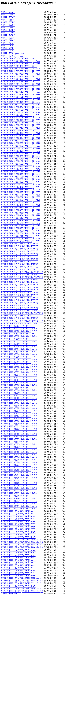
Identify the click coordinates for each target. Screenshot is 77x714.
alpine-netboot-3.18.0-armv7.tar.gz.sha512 (18, 667)
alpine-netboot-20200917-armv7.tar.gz (16, 481)
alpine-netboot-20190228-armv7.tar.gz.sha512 (19, 402)
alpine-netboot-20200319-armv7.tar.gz (16, 463)
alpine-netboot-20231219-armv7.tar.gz (16, 552)
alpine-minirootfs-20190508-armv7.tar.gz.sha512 (20, 94)
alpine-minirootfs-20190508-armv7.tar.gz (17, 90)
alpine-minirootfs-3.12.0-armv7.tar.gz (16, 300)
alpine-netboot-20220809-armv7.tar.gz (16, 516)
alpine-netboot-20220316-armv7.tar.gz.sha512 (19, 502)
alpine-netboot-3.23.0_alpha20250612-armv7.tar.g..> (22, 707)
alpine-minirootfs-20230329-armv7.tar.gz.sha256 (20, 220)
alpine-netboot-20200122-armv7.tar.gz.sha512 (19, 455)
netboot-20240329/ (8, 35)
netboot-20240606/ (8, 37)
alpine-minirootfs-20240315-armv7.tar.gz (17, 236)
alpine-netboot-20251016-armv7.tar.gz (16, 593)
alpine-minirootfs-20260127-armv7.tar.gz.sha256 (20, 285)
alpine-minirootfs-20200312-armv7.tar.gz (17, 137)
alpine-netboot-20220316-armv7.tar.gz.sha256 (19, 500)
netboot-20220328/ (8, 16)
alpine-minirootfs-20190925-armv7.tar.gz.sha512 (20, 112)
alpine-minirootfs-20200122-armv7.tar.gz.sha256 (20, 133)
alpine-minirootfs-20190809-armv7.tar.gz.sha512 (20, 106)
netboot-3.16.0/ (7, 51)
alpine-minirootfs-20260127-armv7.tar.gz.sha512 (20, 287)
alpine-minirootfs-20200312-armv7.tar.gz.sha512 (20, 141)
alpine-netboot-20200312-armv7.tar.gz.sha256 (19, 459)
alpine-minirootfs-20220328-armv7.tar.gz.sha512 (20, 188)
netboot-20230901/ (8, 29)
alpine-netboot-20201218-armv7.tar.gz (16, 487)
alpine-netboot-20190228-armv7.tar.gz (16, 396)
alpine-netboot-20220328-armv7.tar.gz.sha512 (19, 508)
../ (2, 10)
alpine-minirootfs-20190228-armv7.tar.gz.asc (19, 78)
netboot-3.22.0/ (7, 61)
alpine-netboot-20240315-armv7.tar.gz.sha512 (19, 561)
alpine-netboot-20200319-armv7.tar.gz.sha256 (19, 465)
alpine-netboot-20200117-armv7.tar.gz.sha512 (19, 449)
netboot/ (4, 12)
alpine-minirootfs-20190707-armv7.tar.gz (17, 96)
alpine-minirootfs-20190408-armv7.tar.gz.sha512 (20, 88)
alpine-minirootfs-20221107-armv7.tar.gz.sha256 (20, 202)
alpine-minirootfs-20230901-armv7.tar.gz (17, 224)
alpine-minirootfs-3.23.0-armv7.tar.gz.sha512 (19, 381)
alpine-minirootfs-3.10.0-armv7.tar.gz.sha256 (19, 290)
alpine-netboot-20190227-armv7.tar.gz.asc (18, 391)
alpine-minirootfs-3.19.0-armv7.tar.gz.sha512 (19, 351)
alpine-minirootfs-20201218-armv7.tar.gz (17, 167)
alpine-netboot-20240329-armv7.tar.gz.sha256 (19, 565)
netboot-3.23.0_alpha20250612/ (13, 67)
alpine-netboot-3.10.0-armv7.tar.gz (15, 610)
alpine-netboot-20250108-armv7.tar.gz (16, 587)
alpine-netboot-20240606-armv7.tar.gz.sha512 (19, 573)
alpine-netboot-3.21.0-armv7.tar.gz (15, 681)
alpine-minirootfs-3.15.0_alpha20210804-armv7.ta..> (22, 330)
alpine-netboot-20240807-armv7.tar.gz (16, 575)
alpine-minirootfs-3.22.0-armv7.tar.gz (16, 365)
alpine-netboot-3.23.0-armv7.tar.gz (15, 699)
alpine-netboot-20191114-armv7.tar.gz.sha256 (19, 436)
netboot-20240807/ (8, 39)
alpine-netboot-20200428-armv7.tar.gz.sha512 (19, 473)
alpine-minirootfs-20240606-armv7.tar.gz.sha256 (20, 249)
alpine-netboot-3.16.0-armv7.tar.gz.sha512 (18, 661)
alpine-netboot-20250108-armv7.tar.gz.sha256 (19, 589)
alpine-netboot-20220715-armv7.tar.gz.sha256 (19, 512)
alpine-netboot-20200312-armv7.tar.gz (16, 457)
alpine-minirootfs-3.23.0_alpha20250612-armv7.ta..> (22, 383)
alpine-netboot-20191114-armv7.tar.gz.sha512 (19, 438)
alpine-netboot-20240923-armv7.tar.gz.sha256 (19, 583)
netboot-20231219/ (8, 31)
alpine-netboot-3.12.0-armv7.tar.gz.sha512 (18, 626)
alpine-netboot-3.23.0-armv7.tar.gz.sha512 (18, 703)
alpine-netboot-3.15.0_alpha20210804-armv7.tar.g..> (22, 654)
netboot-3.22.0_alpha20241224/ (13, 63)
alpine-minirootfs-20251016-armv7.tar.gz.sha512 (20, 275)
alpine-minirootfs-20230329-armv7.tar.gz (17, 218)
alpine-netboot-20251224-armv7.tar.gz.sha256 (19, 601)
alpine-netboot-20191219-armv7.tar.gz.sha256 (19, 442)
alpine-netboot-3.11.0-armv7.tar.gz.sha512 (18, 620)
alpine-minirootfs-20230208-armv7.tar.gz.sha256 (20, 214)
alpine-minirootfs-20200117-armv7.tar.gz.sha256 (20, 128)
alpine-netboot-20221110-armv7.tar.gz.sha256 (19, 530)
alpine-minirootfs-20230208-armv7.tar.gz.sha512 (20, 216)
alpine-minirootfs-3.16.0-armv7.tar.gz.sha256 (19, 338)
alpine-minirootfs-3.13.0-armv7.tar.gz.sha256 (19, 308)
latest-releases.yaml (9, 710)
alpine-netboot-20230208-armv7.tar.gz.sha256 (19, 536)
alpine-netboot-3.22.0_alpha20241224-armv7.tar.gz (21, 693)
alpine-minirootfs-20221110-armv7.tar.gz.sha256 (20, 208)
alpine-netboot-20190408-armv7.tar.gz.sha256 (19, 406)
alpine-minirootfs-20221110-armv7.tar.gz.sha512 (20, 210)
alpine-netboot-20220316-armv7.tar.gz (16, 499)
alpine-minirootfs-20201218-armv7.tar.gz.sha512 (20, 171)
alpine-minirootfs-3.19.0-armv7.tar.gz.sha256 (19, 349)
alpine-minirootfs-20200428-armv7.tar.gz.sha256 (20, 151)
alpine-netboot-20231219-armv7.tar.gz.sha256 (19, 553)
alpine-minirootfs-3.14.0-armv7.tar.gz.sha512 (19, 316)
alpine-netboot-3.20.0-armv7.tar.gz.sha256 (18, 677)
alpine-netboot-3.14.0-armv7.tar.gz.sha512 (18, 638)
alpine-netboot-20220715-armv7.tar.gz (16, 510)
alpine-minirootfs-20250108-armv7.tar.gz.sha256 (20, 267)
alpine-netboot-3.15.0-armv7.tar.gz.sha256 (18, 642)
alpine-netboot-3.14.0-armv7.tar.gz (15, 634)
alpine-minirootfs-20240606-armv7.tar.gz (17, 247)
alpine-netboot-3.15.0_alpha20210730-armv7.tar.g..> (22, 648)
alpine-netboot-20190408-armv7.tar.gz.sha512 (19, 408)
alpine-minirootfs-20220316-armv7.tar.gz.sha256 (20, 181)
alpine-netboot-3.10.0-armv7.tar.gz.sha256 (18, 612)
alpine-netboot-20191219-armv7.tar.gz (16, 440)
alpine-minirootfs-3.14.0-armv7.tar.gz (16, 312)
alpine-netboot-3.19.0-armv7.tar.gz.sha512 (18, 673)
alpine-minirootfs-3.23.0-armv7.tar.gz (16, 377)
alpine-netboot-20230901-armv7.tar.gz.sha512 (19, 550)
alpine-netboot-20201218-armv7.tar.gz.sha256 (19, 489)
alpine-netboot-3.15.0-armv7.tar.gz (15, 640)
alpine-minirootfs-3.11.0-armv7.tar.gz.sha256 (19, 296)
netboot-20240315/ (8, 33)
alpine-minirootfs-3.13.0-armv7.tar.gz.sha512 (19, 310)
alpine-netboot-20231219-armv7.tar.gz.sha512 (19, 555)
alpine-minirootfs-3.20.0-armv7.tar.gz (16, 353)
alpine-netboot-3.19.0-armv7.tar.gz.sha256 (18, 671)
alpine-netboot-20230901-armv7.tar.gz (16, 546)
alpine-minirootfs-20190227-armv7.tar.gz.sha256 (20, 73)
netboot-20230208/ (8, 25)
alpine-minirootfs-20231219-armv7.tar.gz (17, 230)
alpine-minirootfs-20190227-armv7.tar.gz (17, 69)
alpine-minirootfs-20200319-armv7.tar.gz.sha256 (20, 145)
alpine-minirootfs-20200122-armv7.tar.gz (17, 131)
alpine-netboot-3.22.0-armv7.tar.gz (15, 687)
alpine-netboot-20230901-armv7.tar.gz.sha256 (19, 548)
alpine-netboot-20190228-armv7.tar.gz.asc (18, 398)
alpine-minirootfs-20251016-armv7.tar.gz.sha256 (20, 273)
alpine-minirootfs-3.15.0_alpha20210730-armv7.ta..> (22, 324)
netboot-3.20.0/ (7, 57)
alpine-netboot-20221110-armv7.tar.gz (16, 528)
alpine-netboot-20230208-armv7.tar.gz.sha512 (19, 538)
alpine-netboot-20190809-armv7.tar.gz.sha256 (19, 424)
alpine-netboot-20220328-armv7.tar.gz (16, 504)
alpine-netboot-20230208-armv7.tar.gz (16, 534)
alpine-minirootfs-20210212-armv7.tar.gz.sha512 (20, 177)
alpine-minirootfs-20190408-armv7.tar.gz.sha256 (20, 86)
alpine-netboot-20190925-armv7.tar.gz (16, 428)
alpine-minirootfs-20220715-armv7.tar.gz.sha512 (20, 194)
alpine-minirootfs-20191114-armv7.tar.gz (17, 114)
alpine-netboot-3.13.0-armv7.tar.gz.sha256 (18, 630)
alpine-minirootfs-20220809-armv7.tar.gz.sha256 (20, 198)
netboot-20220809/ (8, 20)
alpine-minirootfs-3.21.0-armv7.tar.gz (16, 359)
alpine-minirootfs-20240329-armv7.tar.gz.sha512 (20, 245)
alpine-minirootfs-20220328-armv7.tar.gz (17, 184)
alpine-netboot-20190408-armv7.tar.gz (16, 404)
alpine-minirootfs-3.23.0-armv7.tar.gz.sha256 (19, 379)
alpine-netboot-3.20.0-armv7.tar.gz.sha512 (18, 679)
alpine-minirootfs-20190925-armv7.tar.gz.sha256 (20, 110)
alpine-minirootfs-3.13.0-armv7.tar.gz (16, 306)
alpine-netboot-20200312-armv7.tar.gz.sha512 (19, 461)
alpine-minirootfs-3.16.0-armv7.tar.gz (16, 336)
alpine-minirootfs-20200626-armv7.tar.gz (17, 155)
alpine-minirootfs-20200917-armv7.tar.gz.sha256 (20, 163)
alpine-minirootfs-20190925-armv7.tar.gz (17, 108)
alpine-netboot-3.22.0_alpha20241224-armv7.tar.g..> (22, 695)
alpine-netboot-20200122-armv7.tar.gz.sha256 (19, 453)
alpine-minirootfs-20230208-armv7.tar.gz (17, 212)
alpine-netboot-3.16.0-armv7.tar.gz (15, 657)
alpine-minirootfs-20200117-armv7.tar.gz (17, 126)
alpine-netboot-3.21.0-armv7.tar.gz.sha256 (18, 683)
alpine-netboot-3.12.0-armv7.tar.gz (15, 622)
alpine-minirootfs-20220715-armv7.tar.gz (17, 190)
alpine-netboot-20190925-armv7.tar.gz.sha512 (19, 432)
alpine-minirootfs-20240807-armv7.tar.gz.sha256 (20, 255)
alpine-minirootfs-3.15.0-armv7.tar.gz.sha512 (19, 322)
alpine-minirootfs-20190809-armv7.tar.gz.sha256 (20, 104)
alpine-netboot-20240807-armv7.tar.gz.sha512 (19, 579)
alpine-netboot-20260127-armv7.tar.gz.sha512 (19, 608)
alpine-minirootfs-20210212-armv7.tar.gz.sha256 (20, 175)
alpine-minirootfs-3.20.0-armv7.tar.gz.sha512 (19, 357)
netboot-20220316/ (8, 14)
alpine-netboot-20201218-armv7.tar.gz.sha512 (19, 491)
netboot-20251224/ (8, 47)
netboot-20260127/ (8, 49)
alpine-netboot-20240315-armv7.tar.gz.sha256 (19, 559)
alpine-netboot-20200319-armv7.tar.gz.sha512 (19, 467)
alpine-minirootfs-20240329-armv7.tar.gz (17, 241)
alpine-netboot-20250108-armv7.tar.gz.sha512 (19, 591)
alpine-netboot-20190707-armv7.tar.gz (16, 416)
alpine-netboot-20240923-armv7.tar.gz (16, 581)
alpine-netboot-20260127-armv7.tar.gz (16, 605)
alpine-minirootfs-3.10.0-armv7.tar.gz (16, 289)
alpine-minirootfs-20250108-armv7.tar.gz (17, 265)
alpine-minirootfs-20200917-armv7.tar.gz (17, 161)
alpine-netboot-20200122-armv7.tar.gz (16, 451)
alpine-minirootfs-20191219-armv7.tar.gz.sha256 (20, 122)
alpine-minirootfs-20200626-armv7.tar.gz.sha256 (20, 157)
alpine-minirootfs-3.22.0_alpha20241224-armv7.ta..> (22, 371)
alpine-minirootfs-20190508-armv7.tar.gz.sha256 (20, 92)
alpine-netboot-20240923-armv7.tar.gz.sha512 (19, 585)
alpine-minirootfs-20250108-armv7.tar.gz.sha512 (20, 269)
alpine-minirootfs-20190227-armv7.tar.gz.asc (19, 71)
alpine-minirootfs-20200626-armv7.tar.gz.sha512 (20, 159)
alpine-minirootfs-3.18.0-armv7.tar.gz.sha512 (19, 345)
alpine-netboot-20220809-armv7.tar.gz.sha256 (19, 518)
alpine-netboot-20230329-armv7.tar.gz (16, 540)
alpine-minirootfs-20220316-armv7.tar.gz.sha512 (20, 183)
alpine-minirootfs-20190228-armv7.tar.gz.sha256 (20, 80)
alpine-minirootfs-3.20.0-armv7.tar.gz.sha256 (19, 355)
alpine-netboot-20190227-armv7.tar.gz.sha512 (19, 394)
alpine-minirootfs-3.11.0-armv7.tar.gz (16, 294)
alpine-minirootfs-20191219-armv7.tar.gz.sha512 (20, 124)
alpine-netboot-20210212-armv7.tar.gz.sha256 (19, 495)
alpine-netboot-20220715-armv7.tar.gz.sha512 (19, 514)
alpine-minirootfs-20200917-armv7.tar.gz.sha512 (20, 165)
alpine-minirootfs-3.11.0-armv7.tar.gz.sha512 (19, 298)
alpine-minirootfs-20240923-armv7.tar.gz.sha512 (20, 263)
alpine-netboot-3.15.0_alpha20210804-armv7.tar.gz (21, 652)
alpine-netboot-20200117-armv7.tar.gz (16, 446)
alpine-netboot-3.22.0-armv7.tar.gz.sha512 (18, 691)
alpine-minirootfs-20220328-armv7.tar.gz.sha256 (20, 186)
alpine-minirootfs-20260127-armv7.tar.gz (17, 283)
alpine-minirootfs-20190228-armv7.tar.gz (17, 77)
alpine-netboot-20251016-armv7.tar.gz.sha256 (19, 595)
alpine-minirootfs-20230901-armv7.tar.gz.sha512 (20, 228)
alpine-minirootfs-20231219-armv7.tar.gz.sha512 (20, 234)
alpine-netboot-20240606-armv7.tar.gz (16, 569)
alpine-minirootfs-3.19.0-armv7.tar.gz (16, 347)
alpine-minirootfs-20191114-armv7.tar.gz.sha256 (20, 116)
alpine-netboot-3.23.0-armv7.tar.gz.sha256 (18, 701)
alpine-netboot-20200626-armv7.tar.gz (16, 475)
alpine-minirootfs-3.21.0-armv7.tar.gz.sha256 (19, 361)
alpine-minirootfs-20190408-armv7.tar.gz (17, 84)
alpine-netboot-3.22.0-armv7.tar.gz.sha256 (18, 689)
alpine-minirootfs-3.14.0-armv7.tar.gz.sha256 (19, 314)
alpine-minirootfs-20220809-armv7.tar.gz (17, 196)
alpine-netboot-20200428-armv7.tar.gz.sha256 (19, 471)
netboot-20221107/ (8, 22)
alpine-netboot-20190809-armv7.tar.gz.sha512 (19, 426)
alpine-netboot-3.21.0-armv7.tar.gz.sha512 (18, 685)
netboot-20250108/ (8, 43)
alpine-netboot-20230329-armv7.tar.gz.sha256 (19, 542)
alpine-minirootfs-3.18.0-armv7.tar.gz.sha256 (19, 343)
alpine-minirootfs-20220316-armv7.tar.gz (17, 179)
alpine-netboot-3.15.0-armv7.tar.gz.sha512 (18, 644)
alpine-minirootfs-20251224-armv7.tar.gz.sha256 (20, 279)
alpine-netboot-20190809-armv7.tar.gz (16, 422)
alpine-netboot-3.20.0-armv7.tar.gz (15, 675)
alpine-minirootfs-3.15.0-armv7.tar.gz (16, 318)
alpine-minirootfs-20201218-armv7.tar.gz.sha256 (20, 169)
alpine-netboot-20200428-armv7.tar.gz (16, 469)
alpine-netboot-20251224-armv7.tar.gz (16, 599)
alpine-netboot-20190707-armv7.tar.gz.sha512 (19, 420)
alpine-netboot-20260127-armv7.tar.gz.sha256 (19, 606)
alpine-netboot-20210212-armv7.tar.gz (16, 493)
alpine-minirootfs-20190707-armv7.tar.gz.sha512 (20, 100)
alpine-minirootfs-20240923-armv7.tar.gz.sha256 (20, 261)
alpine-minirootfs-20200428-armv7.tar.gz (17, 149)
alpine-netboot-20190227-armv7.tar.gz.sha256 (19, 393)
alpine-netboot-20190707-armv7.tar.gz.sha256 (19, 418)
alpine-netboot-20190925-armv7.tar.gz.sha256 (19, 430)
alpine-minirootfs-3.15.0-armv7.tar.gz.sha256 (19, 320)
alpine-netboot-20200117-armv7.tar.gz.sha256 (19, 447)
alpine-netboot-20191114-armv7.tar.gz (16, 434)
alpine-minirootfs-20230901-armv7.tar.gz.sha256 (20, 226)
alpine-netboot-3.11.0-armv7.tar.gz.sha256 (18, 618)
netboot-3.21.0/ (7, 59)
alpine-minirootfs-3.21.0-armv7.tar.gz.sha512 (19, 363)
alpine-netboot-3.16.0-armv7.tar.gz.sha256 (18, 659)
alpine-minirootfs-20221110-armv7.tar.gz (17, 206)
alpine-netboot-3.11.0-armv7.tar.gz (15, 616)
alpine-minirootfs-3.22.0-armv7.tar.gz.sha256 (19, 367)
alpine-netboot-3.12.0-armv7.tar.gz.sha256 (18, 624)
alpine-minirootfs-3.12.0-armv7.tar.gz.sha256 (19, 302)
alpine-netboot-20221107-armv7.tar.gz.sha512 (19, 526)
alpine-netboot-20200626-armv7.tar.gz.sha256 (19, 477)
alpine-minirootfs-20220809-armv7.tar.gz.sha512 (20, 200)
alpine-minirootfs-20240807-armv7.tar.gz (17, 253)
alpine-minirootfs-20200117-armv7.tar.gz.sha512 (20, 130)
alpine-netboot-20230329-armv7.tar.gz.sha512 (19, 544)
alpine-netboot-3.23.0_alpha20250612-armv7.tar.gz (21, 705)
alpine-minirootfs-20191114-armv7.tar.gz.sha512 (20, 118)
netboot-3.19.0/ (7, 55)
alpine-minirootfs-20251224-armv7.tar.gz (17, 277)
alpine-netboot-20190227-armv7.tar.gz (16, 389)
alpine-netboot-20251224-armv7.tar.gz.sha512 (19, 603)
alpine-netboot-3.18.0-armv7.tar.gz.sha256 (18, 665)
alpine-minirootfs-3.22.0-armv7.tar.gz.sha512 (19, 369)
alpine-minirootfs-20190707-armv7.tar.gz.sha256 (20, 98)
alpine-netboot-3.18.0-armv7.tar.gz (15, 663)
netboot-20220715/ (8, 18)
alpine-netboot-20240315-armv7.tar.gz (16, 557)
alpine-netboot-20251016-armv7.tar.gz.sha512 (19, 597)
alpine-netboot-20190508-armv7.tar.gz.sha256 (19, 412)
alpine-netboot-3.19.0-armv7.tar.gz (15, 669)
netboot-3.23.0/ (7, 65)
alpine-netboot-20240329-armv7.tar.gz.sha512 (19, 567)
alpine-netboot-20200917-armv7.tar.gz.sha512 (19, 485)
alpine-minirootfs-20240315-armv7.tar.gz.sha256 (20, 237)
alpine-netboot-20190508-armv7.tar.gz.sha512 (19, 414)
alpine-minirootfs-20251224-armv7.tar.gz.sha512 (20, 281)
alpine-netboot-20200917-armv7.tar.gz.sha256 (19, 483)
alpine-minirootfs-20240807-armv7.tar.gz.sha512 (20, 257)
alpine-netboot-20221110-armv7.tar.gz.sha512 (19, 532)
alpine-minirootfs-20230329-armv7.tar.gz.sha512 (20, 222)
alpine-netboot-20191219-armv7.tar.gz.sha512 (19, 444)
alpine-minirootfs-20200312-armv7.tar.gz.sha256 (20, 139)
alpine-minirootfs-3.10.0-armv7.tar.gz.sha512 (19, 292)
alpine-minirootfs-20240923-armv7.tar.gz (17, 259)
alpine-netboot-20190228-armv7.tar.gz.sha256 (19, 400)
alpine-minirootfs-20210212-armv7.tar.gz (17, 173)
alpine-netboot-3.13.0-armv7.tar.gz (15, 628)
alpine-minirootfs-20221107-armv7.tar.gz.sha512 (20, 204)
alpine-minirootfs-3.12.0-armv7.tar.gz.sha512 (19, 304)
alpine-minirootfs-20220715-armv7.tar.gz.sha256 (20, 192)
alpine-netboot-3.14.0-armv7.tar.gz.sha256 (18, 636)
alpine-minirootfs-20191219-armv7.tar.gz (17, 120)
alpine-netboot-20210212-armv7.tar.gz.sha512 (19, 497)
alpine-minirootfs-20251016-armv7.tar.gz (17, 271)
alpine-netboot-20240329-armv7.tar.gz (16, 563)
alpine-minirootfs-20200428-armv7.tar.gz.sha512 (20, 153)
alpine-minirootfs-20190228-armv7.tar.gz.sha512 (20, 82)
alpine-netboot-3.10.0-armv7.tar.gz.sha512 (18, 614)
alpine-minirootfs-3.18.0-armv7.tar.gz (16, 341)
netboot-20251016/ (8, 45)
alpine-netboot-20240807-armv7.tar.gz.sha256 (19, 577)
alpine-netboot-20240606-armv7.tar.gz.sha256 (19, 571)
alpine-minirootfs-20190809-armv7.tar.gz (17, 102)
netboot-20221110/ (8, 24)
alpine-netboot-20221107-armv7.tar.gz (16, 522)
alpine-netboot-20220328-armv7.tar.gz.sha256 (19, 506)
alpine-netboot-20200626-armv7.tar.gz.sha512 (19, 479)
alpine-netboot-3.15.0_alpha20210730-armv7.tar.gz (21, 646)
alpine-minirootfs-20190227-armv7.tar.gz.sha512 (20, 75)
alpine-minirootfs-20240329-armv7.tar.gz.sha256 (20, 243)
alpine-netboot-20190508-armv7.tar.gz (16, 410)
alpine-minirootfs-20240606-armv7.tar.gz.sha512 (20, 251)
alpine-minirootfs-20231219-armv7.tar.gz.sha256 (20, 232)
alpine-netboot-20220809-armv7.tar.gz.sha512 (19, 520)
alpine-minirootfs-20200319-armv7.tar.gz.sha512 (20, 147)
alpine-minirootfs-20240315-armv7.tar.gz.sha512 (20, 239)
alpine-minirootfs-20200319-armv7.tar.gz (17, 143)
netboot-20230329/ (8, 27)
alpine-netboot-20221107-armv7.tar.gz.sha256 (19, 524)
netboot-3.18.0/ (7, 53)
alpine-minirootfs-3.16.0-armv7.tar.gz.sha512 (19, 340)
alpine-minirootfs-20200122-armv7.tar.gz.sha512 (20, 135)
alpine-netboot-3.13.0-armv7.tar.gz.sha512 (18, 632)
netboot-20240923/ (8, 41)
